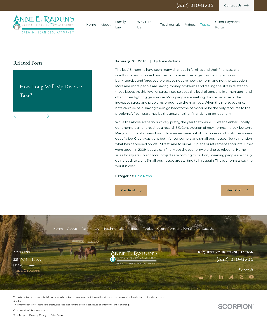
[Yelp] (241, 277)
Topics (148, 228)
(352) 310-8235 (195, 5)
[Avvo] (231, 277)
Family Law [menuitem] (120, 24)
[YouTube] (251, 277)
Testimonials (113, 228)
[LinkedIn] (221, 277)
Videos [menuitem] (190, 24)
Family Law (90, 228)
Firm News (143, 176)
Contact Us (205, 228)
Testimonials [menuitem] (170, 24)
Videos (133, 228)
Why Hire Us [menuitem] (144, 24)
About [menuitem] (106, 24)
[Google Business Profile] (201, 277)
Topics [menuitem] (205, 24)
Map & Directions (26, 270)
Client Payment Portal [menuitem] (227, 24)
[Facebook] (211, 277)
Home (58, 228)
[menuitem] (19, 315)
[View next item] (48, 116)
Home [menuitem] (91, 24)
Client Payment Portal (174, 228)
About (72, 228)
